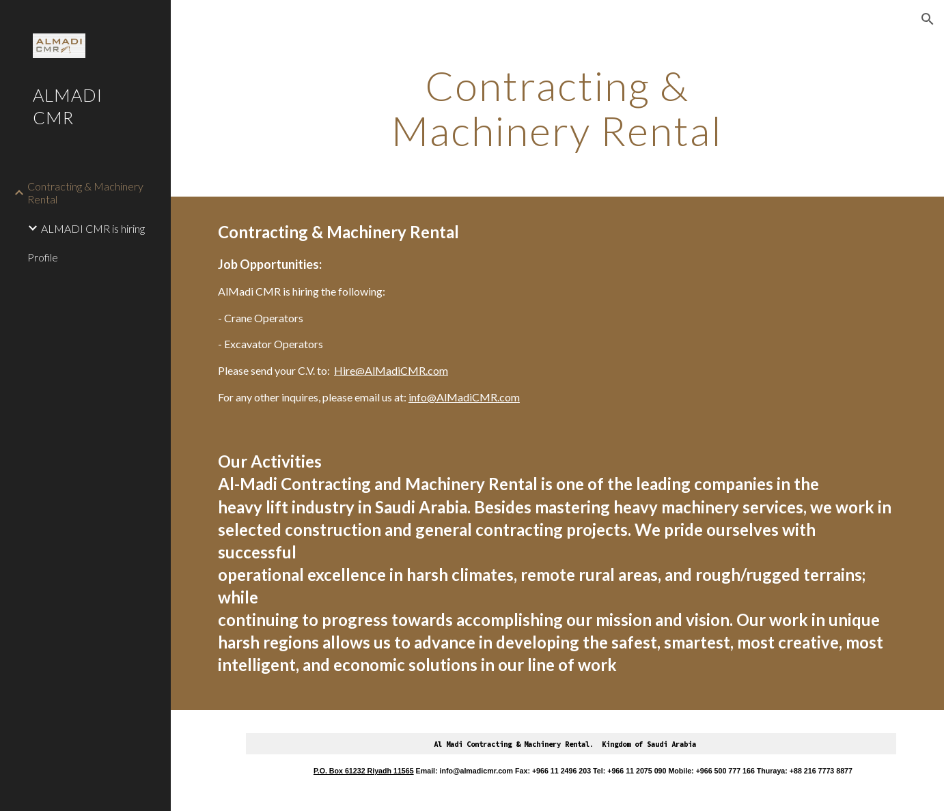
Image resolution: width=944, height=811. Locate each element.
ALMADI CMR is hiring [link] (93, 228)
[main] (558, 107)
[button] (927, 19)
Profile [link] (42, 257)
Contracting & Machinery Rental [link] (85, 192)
